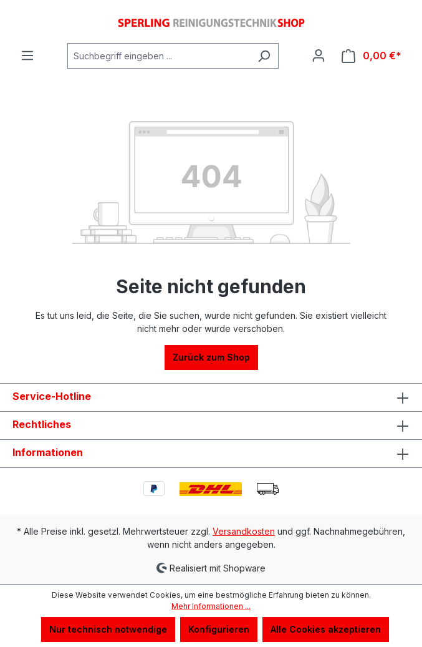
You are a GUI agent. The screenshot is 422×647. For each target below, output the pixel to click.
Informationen (47, 452)
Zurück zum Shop (211, 357)
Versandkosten (244, 531)
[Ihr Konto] (318, 55)
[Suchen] (264, 56)
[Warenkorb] (371, 56)
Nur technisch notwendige (108, 629)
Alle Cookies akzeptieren (326, 629)
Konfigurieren (218, 629)
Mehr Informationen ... (211, 606)
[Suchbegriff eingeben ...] (158, 56)
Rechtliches (41, 424)
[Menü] (27, 55)
